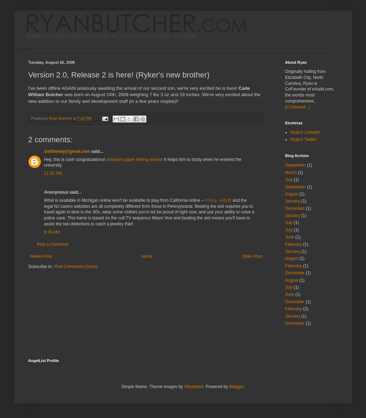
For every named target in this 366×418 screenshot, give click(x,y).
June (289, 237)
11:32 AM (53, 173)
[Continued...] (297, 107)
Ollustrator (193, 386)
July (288, 179)
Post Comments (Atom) (76, 266)
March (291, 172)
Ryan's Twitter (303, 139)
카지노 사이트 (218, 200)
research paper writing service (135, 159)
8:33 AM (51, 232)
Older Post (252, 256)
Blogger (236, 386)
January (292, 201)
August (291, 194)
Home (147, 256)
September (295, 165)
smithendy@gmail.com (67, 151)
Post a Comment (52, 244)
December (294, 208)
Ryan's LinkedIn (305, 132)
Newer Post (41, 256)
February (293, 244)
